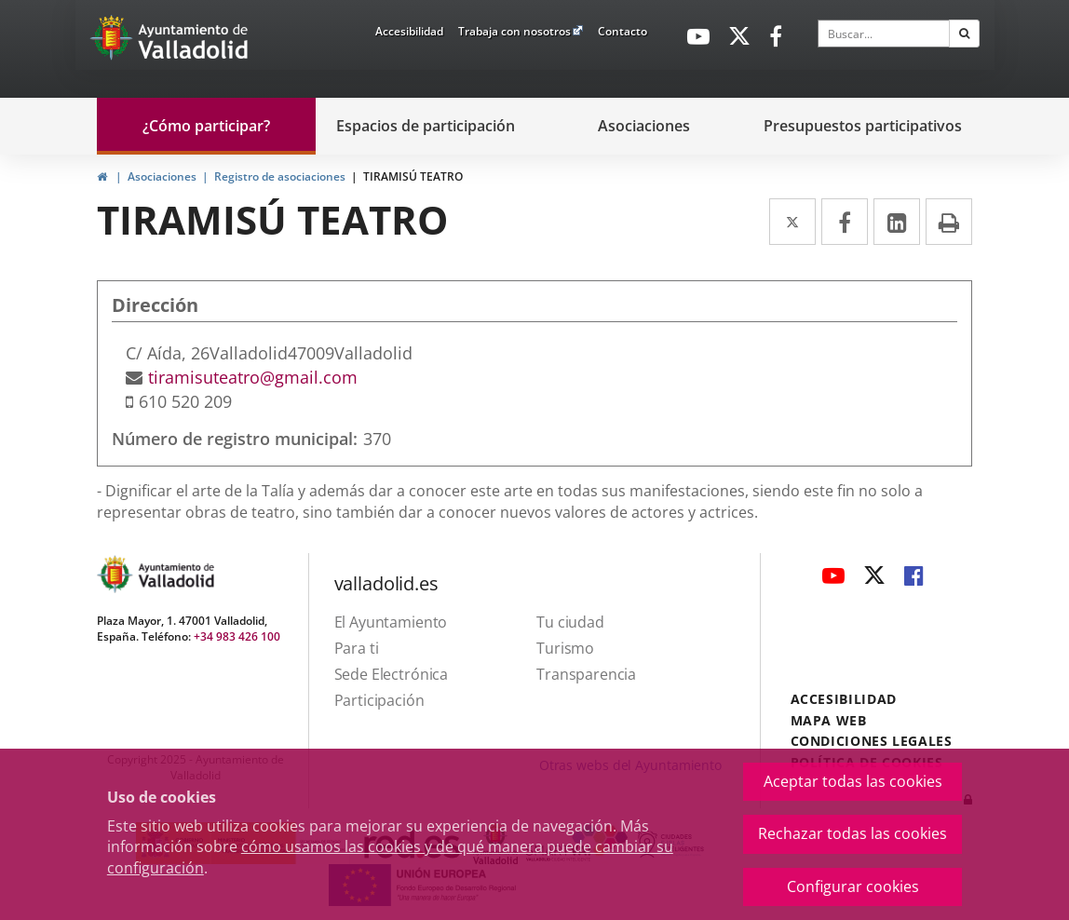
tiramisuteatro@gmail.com (253, 377)
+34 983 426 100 (237, 636)
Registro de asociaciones (279, 176)
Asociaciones (162, 176)
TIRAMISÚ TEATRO (413, 176)
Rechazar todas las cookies (852, 833)
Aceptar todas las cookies (853, 781)
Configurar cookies (853, 886)
